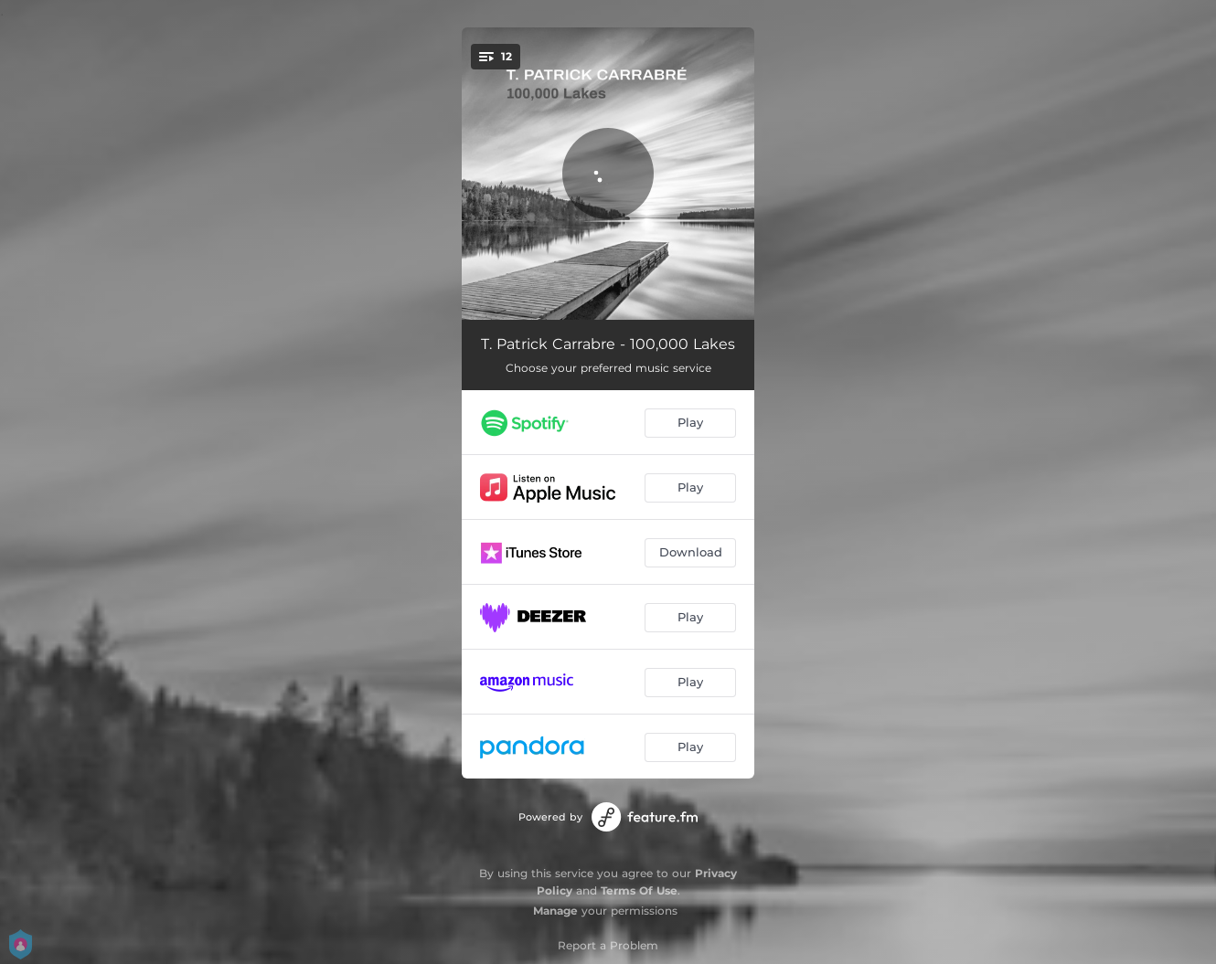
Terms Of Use (639, 890)
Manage (555, 910)
